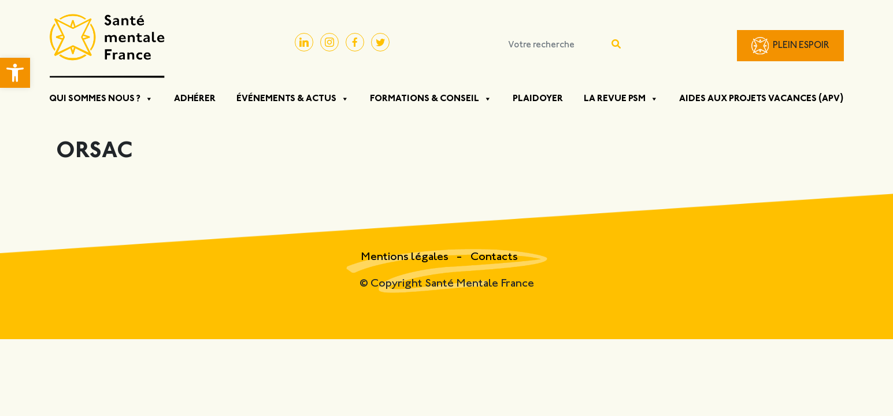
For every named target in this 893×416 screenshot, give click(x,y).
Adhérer (195, 99)
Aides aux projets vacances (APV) (761, 99)
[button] (15, 73)
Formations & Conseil (431, 98)
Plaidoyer (538, 99)
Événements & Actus (292, 98)
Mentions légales (406, 257)
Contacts (494, 257)
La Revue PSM (621, 98)
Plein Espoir (801, 46)
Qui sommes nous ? (101, 98)
